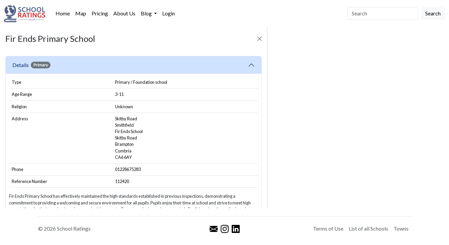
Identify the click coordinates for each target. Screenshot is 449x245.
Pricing (100, 13)
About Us (124, 13)
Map (80, 13)
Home (62, 13)
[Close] (259, 39)
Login (168, 13)
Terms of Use (328, 228)
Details (31, 65)
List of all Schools (368, 228)
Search (433, 13)
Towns (401, 228)
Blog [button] (147, 13)
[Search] (382, 13)
